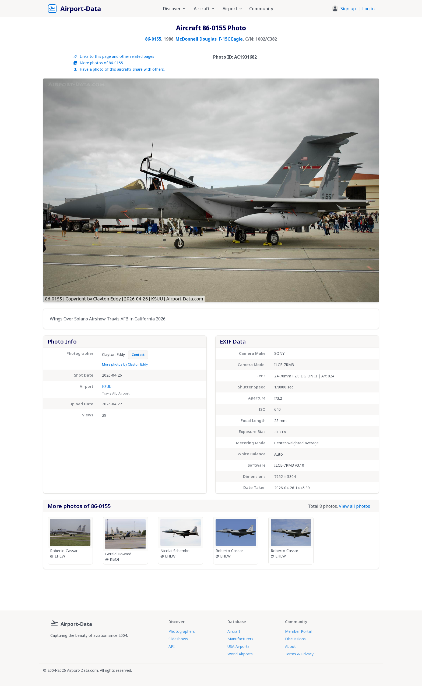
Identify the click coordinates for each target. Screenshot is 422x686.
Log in (368, 9)
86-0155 (153, 39)
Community (261, 9)
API (171, 646)
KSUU (106, 386)
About (290, 646)
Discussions (295, 638)
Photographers (181, 631)
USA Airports (238, 646)
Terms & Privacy (299, 653)
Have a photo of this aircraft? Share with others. (119, 69)
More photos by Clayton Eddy (125, 364)
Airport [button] (233, 9)
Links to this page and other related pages (113, 56)
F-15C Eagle (231, 39)
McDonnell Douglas (196, 39)
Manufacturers (240, 638)
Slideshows (178, 638)
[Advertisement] (211, 588)
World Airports (240, 653)
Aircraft (233, 631)
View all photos (354, 506)
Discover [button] (174, 9)
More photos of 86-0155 (98, 62)
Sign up (348, 9)
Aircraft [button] (204, 9)
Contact (138, 354)
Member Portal (298, 631)
